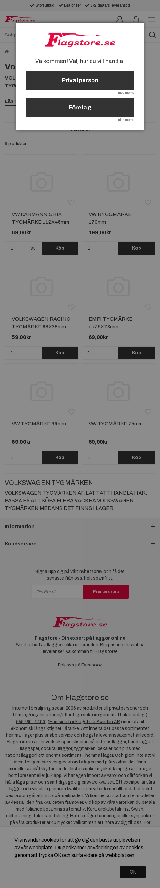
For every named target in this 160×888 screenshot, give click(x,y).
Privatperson (80, 80)
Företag (80, 107)
